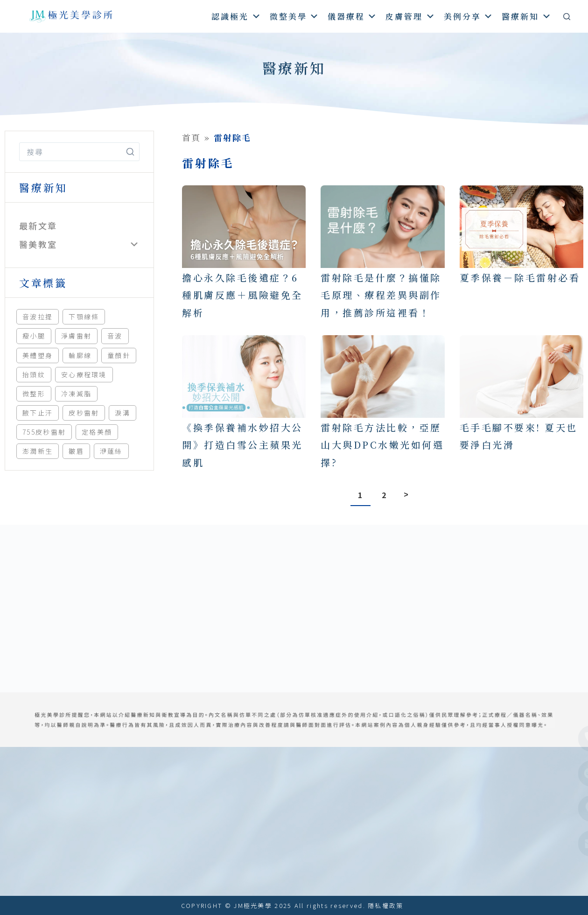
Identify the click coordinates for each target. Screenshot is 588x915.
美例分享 (469, 16)
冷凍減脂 (76, 393)
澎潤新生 (37, 451)
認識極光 (236, 16)
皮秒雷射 (84, 412)
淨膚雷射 (76, 335)
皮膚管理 (410, 16)
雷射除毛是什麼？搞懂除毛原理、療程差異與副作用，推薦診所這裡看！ (381, 295)
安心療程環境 (84, 374)
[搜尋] (566, 16)
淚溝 (122, 412)
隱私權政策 (386, 905)
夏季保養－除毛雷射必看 (520, 277)
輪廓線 (80, 355)
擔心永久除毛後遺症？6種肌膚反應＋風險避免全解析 (242, 295)
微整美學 (295, 16)
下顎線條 (84, 316)
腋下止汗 (37, 412)
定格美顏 (97, 431)
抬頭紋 (33, 374)
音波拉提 (37, 316)
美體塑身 (37, 355)
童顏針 (118, 355)
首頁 (191, 137)
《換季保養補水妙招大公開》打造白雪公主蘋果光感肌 (242, 445)
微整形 (33, 393)
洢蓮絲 (111, 451)
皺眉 (76, 451)
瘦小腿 (33, 335)
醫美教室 (38, 244)
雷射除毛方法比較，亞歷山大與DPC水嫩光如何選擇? (382, 445)
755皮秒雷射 (44, 431)
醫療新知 (527, 16)
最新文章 (38, 225)
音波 (115, 335)
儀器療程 (353, 16)
